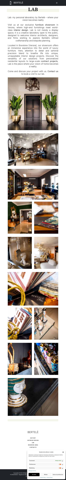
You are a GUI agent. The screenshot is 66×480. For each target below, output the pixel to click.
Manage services (32, 470)
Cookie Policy (43, 477)
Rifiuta (45, 474)
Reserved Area (33, 445)
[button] (63, 452)
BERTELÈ (15, 3)
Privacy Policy (50, 477)
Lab (33, 442)
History (33, 438)
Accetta (34, 474)
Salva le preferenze (58, 474)
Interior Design (33, 440)
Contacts (33, 447)
